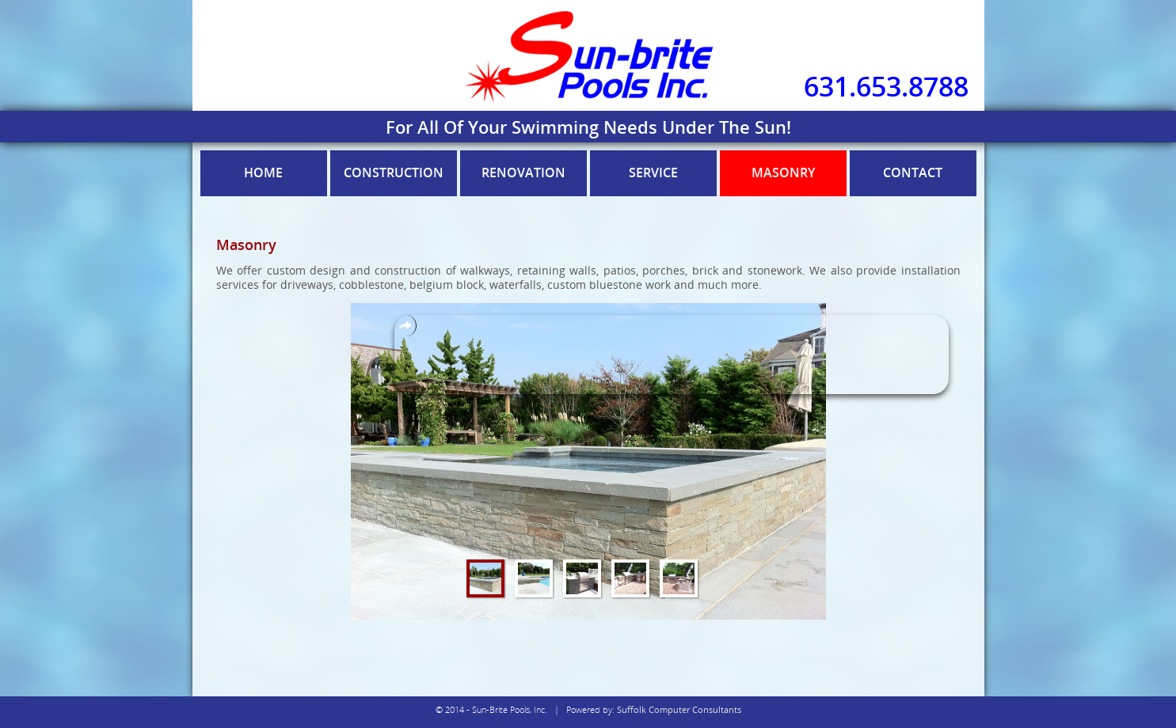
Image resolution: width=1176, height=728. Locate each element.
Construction (393, 172)
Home (263, 172)
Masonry (783, 172)
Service (653, 172)
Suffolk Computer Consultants (679, 709)
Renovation (523, 172)
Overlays (405, 325)
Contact (912, 172)
